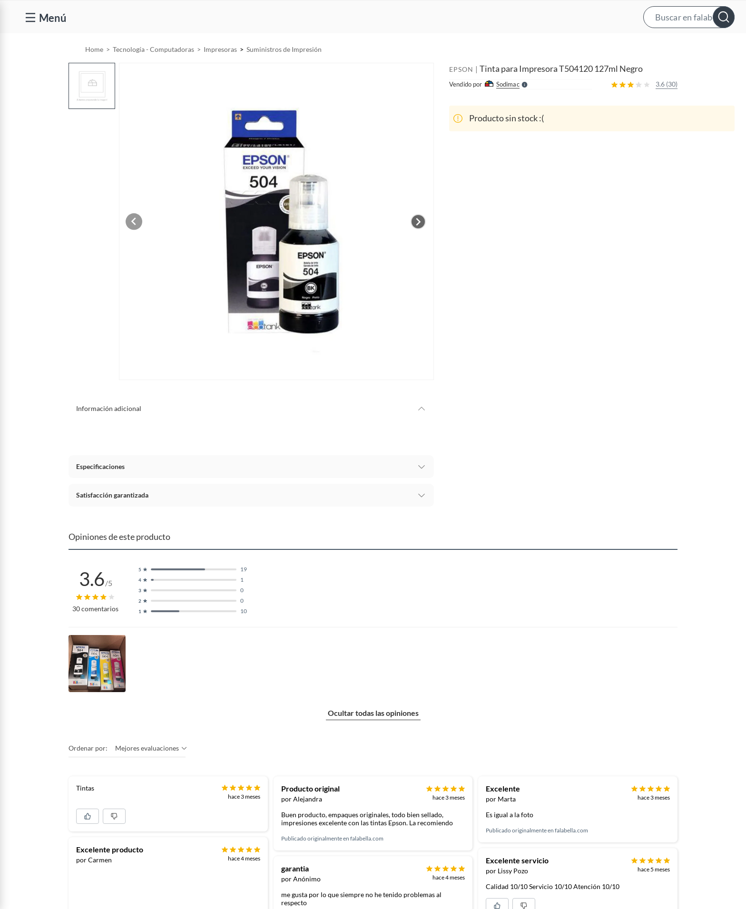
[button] (382, 16)
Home (94, 73)
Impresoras (220, 73)
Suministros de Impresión (284, 73)
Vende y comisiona (601, 46)
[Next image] (418, 246)
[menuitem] (531, 45)
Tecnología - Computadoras (153, 73)
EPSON (461, 93)
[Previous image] (138, 246)
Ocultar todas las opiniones (373, 738)
